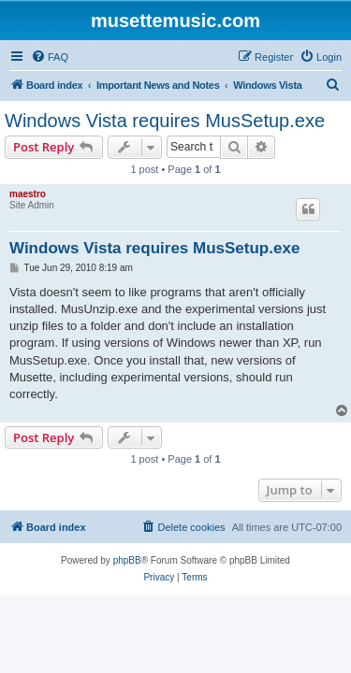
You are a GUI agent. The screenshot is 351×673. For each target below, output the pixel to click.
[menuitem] (49, 57)
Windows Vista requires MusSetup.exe (165, 120)
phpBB (127, 560)
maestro (27, 194)
